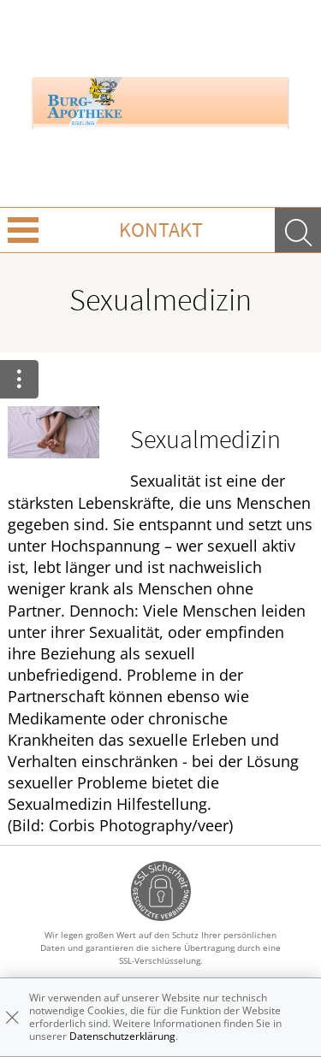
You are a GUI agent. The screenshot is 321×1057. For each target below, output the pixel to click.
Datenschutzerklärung (122, 1036)
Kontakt (161, 229)
